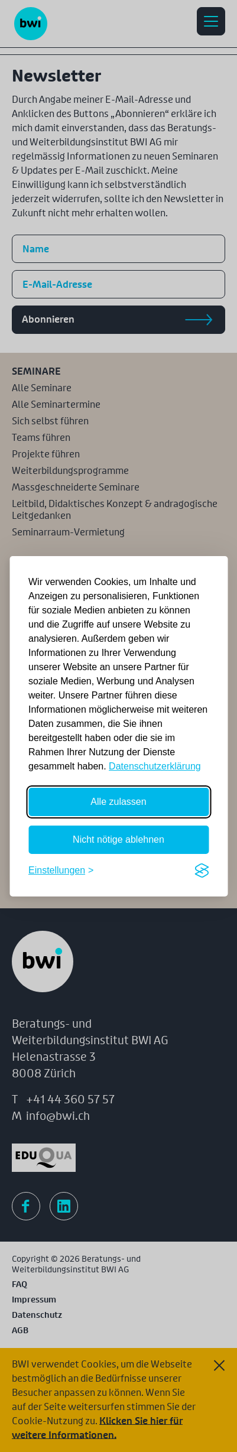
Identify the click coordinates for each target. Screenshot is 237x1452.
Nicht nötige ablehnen (118, 839)
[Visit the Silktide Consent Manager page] (201, 870)
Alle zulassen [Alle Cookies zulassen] (118, 802)
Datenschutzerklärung (155, 766)
